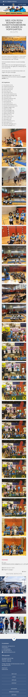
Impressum (4, 668)
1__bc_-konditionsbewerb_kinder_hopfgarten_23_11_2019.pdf (15, 563)
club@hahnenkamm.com (9, 652)
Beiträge (14, 695)
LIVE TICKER (22, 4)
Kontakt (14, 683)
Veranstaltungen (14, 691)
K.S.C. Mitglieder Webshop (10, 1)
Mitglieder (14, 688)
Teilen (24, 571)
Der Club (14, 674)
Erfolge (14, 680)
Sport (14, 677)
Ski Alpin (10, 569)
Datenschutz (5, 669)
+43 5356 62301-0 (7, 650)
